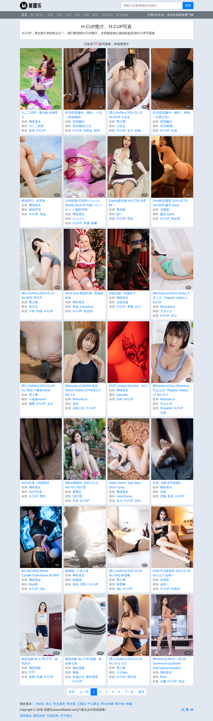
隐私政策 (39, 715)
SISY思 (77, 496)
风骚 (87, 223)
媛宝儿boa (167, 214)
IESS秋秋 (166, 126)
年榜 (77, 14)
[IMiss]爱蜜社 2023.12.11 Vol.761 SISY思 (82, 485)
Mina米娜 (107, 703)
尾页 (141, 691)
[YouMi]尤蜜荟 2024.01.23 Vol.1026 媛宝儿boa (170, 203)
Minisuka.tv (167, 306)
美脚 (32, 676)
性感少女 (79, 676)
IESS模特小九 (82, 126)
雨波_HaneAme (83, 306)
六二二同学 (36, 126)
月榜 (68, 14)
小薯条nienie (37, 399)
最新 (50, 14)
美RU (83, 584)
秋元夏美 (59, 703)
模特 (95, 14)
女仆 (138, 306)
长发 (174, 130)
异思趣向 (79, 121)
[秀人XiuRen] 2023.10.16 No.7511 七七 (125, 661)
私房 (171, 496)
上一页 (83, 691)
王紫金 (81, 703)
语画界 (164, 579)
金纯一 (164, 584)
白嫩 (163, 681)
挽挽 (76, 672)
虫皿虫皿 (122, 302)
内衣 (119, 399)
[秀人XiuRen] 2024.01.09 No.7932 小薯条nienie (38, 388)
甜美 (32, 130)
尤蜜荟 (164, 209)
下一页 (129, 691)
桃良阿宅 (35, 209)
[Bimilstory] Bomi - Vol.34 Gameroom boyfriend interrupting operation (169, 663)
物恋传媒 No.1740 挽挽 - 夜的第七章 (83, 661)
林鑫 (129, 703)
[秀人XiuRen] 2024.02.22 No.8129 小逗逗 (125, 115)
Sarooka (122, 394)
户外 (32, 311)
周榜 (59, 14)
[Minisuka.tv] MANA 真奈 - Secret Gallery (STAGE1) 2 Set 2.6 (83, 390)
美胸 (163, 496)
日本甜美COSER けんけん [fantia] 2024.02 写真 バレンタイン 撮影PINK (83, 205)
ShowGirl (166, 408)
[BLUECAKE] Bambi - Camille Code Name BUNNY (40, 573)
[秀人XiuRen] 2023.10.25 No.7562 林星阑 (125, 573)
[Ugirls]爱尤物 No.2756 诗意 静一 (127, 203)
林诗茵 (71, 703)
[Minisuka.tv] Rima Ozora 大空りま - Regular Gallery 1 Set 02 (171, 298)
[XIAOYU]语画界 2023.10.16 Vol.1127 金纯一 (171, 573)
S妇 (42, 588)
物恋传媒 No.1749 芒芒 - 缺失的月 (39, 661)
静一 (119, 214)
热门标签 (36, 14)
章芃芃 (33, 306)
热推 (86, 14)
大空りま (166, 311)
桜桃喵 (77, 579)
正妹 (163, 412)
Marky (40, 703)
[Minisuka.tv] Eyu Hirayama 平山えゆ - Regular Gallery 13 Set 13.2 (171, 390)
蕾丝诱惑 (92, 676)
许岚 (163, 491)
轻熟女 (88, 130)
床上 (174, 315)
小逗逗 (120, 126)
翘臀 (32, 403)
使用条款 (26, 715)
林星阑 (120, 584)
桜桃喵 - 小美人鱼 (77, 570)
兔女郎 (175, 218)
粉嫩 (94, 223)
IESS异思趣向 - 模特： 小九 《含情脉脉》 (83, 115)
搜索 (188, 5)
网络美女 (35, 121)
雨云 (49, 703)
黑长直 (131, 676)
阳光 (97, 130)
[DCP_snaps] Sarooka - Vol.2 (128, 385)
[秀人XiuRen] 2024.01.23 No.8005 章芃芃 (38, 295)
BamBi (33, 584)
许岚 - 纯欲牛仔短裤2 (167, 482)
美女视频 (122, 14)
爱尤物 (120, 209)
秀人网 (120, 121)
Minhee (120, 703)
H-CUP (41, 130)
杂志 (182, 681)
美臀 (130, 306)
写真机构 (107, 14)
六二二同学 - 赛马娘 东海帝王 (39, 115)
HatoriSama (124, 496)
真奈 (76, 403)
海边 (43, 214)
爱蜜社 (77, 491)
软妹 (138, 130)
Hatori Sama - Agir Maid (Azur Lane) (125, 485)
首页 (24, 14)
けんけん (79, 218)
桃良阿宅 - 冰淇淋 (33, 200)
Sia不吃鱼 (35, 491)
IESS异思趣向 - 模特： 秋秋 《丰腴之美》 (171, 115)
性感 (39, 676)
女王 (130, 130)
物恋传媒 (35, 668)
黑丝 (43, 496)
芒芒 (32, 672)
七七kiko (122, 672)
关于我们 (66, 715)
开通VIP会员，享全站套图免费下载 (170, 14)
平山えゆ (166, 403)
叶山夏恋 (93, 703)
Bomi (163, 676)
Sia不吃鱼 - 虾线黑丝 (35, 482)
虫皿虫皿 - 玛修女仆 (122, 293)
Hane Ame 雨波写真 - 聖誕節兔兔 (84, 295)
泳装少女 (79, 408)
